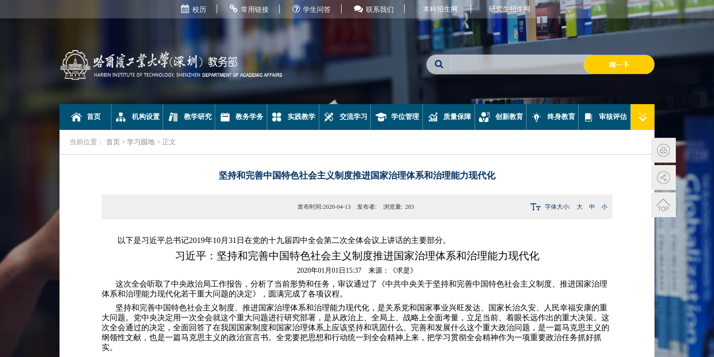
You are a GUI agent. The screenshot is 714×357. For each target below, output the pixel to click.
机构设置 (137, 117)
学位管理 (396, 117)
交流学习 (344, 117)
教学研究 (189, 117)
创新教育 (500, 117)
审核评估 (604, 117)
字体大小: (557, 206)
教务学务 (241, 117)
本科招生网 (440, 9)
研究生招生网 (510, 9)
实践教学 (292, 117)
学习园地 (141, 142)
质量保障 (449, 117)
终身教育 (552, 117)
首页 (85, 117)
